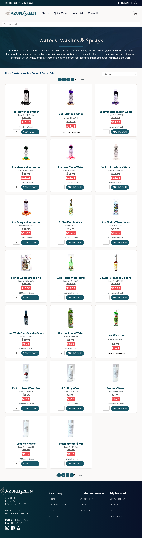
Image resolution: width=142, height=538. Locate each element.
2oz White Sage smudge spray (26, 332)
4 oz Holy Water (71, 388)
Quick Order (60, 13)
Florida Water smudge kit (26, 277)
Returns (113, 510)
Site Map (53, 516)
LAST (82, 79)
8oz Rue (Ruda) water (71, 332)
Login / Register (117, 498)
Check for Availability (71, 132)
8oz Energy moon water (26, 222)
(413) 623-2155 (26, 2)
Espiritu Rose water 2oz (26, 388)
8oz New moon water (26, 111)
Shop (45, 13)
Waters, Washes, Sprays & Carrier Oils (34, 73)
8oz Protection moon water (116, 111)
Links (51, 510)
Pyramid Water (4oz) (71, 443)
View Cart (114, 504)
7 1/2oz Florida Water (71, 222)
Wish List (78, 13)
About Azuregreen (57, 504)
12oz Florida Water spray (70, 277)
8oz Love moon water (71, 167)
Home (8, 73)
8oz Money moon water (26, 167)
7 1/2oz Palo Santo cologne (116, 277)
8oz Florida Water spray (116, 222)
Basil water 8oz (116, 335)
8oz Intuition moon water (116, 167)
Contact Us (94, 13)
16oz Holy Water (26, 443)
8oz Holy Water (116, 388)
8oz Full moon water (71, 113)
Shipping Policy (86, 498)
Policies (83, 504)
